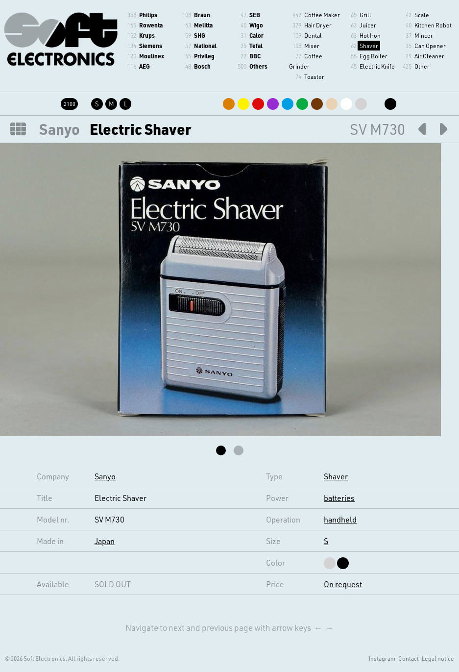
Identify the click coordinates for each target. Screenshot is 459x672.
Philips (148, 15)
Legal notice (438, 658)
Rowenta (151, 25)
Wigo (256, 25)
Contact (408, 658)
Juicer (368, 25)
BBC (255, 56)
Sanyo (59, 129)
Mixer (311, 46)
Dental (313, 35)
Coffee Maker (322, 15)
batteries (339, 498)
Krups (147, 35)
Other (422, 66)
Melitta (203, 25)
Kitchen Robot (433, 25)
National (205, 46)
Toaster (314, 76)
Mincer (423, 35)
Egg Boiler (373, 56)
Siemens (150, 46)
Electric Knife (377, 66)
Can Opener (430, 46)
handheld (340, 519)
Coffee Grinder (305, 61)
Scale (421, 15)
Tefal (256, 46)
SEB (254, 15)
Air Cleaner (429, 56)
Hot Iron (370, 35)
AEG (144, 66)
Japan (105, 541)
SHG (199, 35)
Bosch (202, 66)
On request (343, 584)
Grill (365, 15)
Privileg (204, 56)
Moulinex (151, 56)
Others (258, 66)
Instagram (382, 658)
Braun (202, 15)
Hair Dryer (318, 25)
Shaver (369, 46)
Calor (256, 35)
